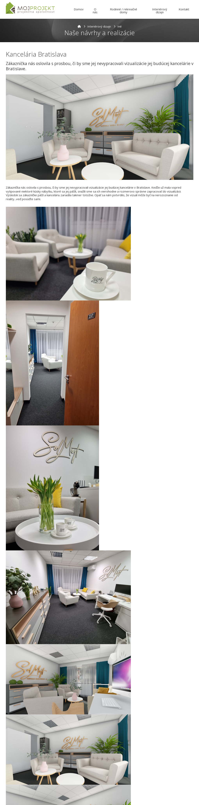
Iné (119, 26)
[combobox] (109, 795)
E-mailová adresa (67, 789)
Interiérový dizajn (99, 26)
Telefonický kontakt (116, 789)
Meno (59, 773)
